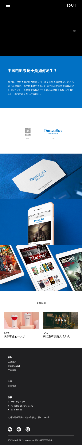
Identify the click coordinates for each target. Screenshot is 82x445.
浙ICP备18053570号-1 (43, 440)
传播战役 (12, 369)
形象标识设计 (14, 365)
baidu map (16, 409)
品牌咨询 (12, 362)
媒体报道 (12, 385)
